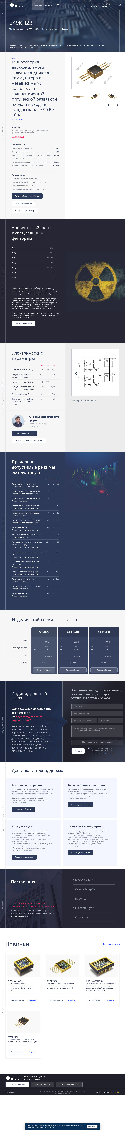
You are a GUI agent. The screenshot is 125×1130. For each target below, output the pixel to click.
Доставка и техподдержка (3, 820)
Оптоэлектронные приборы (75, 45)
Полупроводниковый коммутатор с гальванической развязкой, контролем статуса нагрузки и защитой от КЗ (62, 986)
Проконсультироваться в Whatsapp (29, 440)
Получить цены (18, 136)
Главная (12, 45)
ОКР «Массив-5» (94, 981)
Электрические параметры (3, 394)
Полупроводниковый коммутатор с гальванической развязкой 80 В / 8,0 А (22, 1041)
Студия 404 (115, 1092)
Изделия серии (3, 646)
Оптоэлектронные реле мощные (22, 47)
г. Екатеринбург (83, 908)
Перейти (32, 1000)
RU (83, 5)
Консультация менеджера (25, 210)
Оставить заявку (17, 1000)
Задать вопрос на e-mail (24, 433)
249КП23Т (3, 16)
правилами (108, 753)
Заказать (78, 751)
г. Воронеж (80, 898)
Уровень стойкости (3, 276)
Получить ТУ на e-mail (23, 323)
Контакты (49, 5)
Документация (17, 119)
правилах (52, 1127)
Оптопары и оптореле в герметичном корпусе (45, 45)
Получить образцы (17, 1084)
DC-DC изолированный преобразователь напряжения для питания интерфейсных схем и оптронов (21, 987)
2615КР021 (13, 1037)
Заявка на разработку (23, 203)
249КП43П (104, 632)
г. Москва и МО (83, 880)
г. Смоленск (80, 917)
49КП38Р (3, 128)
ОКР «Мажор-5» (16, 981)
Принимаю (92, 1126)
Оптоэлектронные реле (96, 45)
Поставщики (3, 905)
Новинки (3, 1010)
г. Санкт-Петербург (85, 889)
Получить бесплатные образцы (27, 196)
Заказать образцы (44, 670)
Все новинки (110, 944)
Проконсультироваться (80, 805)
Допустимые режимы (3, 530)
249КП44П (73, 632)
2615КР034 (52, 981)
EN (86, 5)
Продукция (38, 5)
